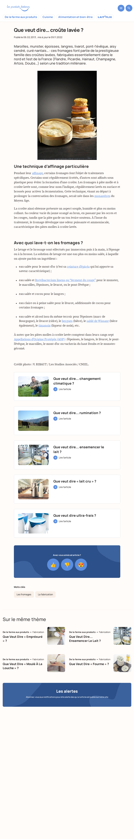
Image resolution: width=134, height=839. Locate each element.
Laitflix (105, 17)
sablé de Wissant (98, 335)
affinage (37, 187)
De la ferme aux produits (21, 17)
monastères (102, 210)
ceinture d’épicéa (78, 280)
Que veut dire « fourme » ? (89, 664)
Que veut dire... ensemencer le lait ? (85, 639)
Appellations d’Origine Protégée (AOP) (39, 353)
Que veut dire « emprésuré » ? (23, 639)
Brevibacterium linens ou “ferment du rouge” (65, 294)
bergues (67, 335)
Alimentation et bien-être (75, 17)
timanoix (44, 339)
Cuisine (48, 17)
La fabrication (45, 594)
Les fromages (24, 594)
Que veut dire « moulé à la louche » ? (22, 666)
